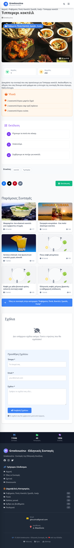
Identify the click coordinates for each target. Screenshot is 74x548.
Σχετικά (8, 478)
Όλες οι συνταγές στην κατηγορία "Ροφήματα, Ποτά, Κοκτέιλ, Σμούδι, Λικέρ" (36, 302)
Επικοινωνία (10, 482)
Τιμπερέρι (26, 170)
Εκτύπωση (64, 183)
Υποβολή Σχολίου (19, 410)
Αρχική (4, 9)
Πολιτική (27, 541)
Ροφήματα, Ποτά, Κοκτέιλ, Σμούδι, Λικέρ (25, 9)
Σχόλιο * (11, 386)
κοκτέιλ (16, 170)
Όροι (37, 541)
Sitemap (46, 541)
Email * (11, 373)
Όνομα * (11, 359)
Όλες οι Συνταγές (12, 475)
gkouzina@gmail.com (39, 519)
